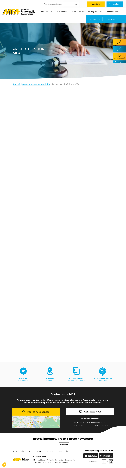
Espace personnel (96, 4)
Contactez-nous (112, 12)
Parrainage (51, 451)
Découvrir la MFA (46, 12)
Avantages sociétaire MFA (36, 84)
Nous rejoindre (18, 451)
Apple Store (92, 456)
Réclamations (39, 462)
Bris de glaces (119, 62)
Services (119, 49)
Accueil (16, 84)
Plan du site (63, 451)
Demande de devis (119, 56)
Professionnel (95, 19)
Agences (119, 42)
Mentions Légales (39, 460)
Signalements (70, 460)
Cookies (48, 462)
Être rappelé (116, 4)
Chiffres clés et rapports (61, 462)
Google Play (107, 456)
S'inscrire (64, 445)
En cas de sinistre (78, 12)
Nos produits (62, 12)
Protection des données (55, 460)
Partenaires (38, 451)
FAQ (29, 451)
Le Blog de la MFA (95, 12)
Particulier (112, 19)
